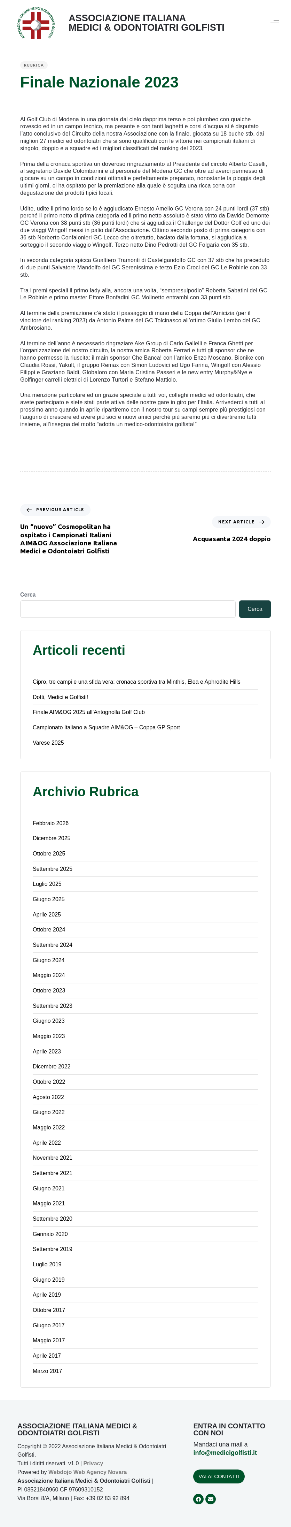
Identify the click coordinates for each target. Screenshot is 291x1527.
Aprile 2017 (47, 1356)
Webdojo (60, 1472)
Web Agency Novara (100, 1472)
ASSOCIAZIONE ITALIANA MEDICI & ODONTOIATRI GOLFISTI (147, 23)
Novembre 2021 (52, 1158)
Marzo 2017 (47, 1371)
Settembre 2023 (52, 1006)
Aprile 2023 (47, 1051)
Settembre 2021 (52, 1173)
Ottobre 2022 (49, 1082)
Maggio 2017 (49, 1340)
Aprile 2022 (47, 1143)
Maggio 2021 (49, 1203)
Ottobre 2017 (49, 1310)
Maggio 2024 (49, 975)
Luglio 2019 (47, 1264)
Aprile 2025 (47, 915)
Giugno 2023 (49, 1021)
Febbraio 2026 (51, 823)
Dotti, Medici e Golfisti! (60, 697)
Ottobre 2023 (49, 990)
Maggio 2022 (49, 1127)
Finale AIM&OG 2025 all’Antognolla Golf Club (89, 712)
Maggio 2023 (49, 1036)
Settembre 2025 (52, 869)
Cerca (28, 595)
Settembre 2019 (52, 1249)
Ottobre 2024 (49, 930)
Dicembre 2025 (52, 838)
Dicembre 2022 (52, 1066)
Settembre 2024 (52, 945)
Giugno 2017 (49, 1325)
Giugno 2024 (49, 960)
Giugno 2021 (49, 1188)
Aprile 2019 (47, 1295)
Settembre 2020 (52, 1219)
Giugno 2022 (49, 1112)
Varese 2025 (48, 743)
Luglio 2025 (47, 884)
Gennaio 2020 (50, 1234)
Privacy (93, 1463)
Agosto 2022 (48, 1097)
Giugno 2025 (49, 899)
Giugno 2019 (49, 1280)
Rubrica (34, 65)
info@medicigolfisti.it (225, 1452)
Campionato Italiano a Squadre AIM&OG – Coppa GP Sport (106, 727)
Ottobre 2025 (49, 854)
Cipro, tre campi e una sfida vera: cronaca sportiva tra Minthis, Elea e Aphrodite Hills (137, 682)
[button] (274, 23)
